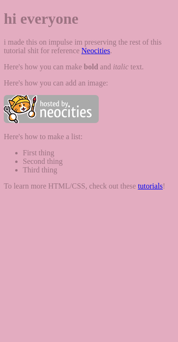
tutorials (150, 186)
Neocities (95, 51)
